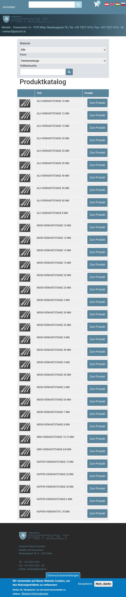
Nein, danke (103, 585)
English (112, 6)
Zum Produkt (97, 102)
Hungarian (118, 6)
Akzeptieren (85, 585)
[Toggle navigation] (118, 19)
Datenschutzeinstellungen (63, 577)
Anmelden (9, 7)
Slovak (123, 6)
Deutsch (107, 6)
